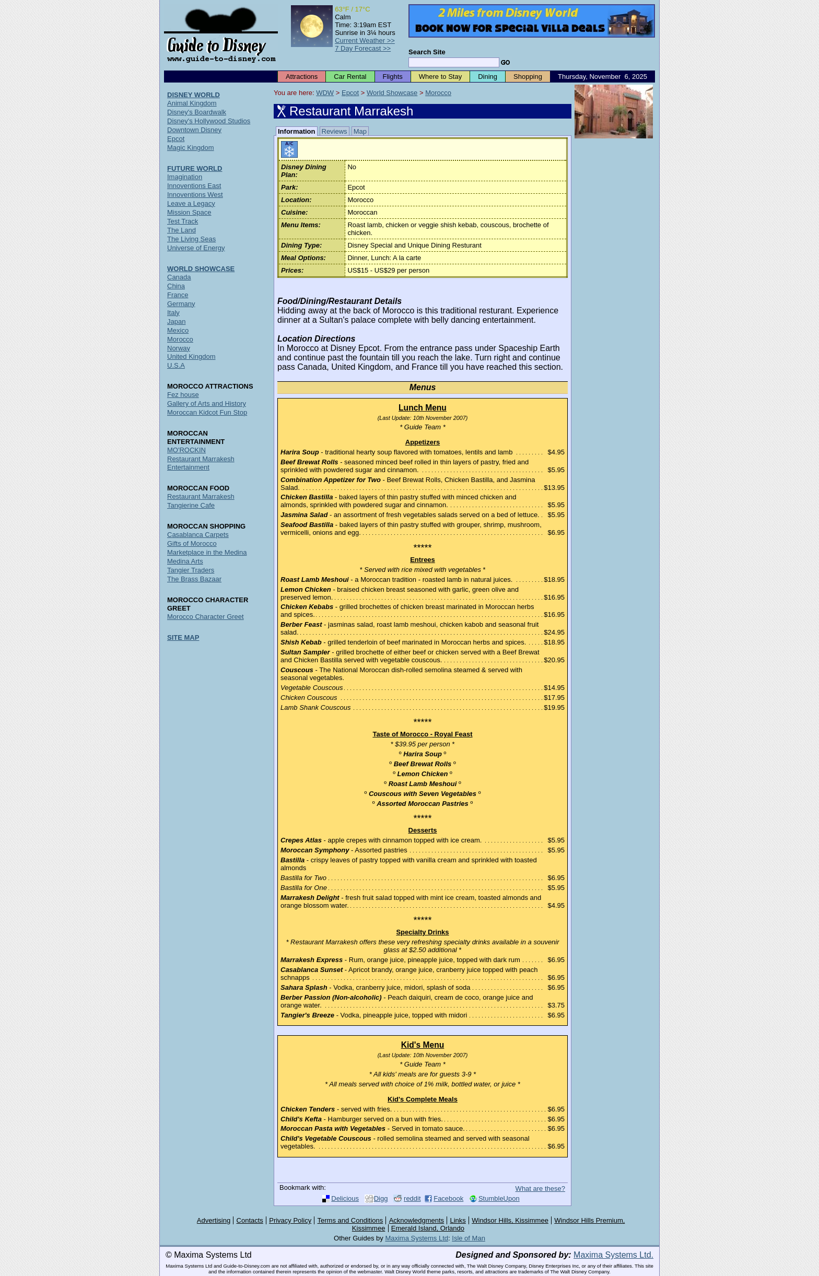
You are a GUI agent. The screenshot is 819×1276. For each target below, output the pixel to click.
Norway (178, 348)
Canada (179, 277)
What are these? (540, 1188)
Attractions (302, 76)
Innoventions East (194, 186)
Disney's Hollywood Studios (208, 121)
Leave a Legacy (191, 203)
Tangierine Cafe (191, 505)
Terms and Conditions (350, 1220)
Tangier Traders (190, 570)
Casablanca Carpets (198, 535)
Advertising (213, 1220)
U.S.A (176, 365)
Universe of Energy (196, 248)
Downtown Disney (194, 130)
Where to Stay (440, 76)
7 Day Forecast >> (363, 48)
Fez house (183, 395)
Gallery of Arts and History (206, 403)
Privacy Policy (290, 1220)
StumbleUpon (499, 1198)
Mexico (178, 330)
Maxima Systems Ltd (416, 1238)
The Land (181, 230)
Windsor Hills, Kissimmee (510, 1220)
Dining (487, 76)
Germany (181, 304)
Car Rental (350, 76)
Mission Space (189, 212)
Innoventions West (195, 194)
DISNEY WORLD (193, 95)
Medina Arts (185, 561)
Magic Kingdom (190, 147)
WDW (325, 93)
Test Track (182, 221)
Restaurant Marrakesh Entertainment (201, 463)
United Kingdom (191, 356)
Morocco (438, 93)
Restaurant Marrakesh (201, 496)
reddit (412, 1198)
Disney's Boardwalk (196, 112)
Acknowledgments (416, 1220)
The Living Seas (191, 239)
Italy (173, 313)
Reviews (334, 131)
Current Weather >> (365, 40)
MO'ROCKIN (186, 450)
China (176, 286)
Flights (393, 76)
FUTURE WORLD (194, 168)
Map (360, 131)
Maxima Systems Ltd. (613, 1254)
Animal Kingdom (192, 103)
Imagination (184, 177)
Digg (381, 1198)
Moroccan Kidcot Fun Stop (207, 412)
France (177, 295)
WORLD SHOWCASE (201, 269)
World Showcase (392, 93)
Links (458, 1220)
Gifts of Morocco (192, 543)
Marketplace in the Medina (207, 552)
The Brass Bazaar (194, 579)
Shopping (527, 76)
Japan (176, 321)
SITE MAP (183, 637)
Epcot (350, 93)
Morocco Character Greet (205, 617)
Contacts (250, 1220)
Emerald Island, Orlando (427, 1228)
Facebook (448, 1198)
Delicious (345, 1198)
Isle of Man (468, 1238)
